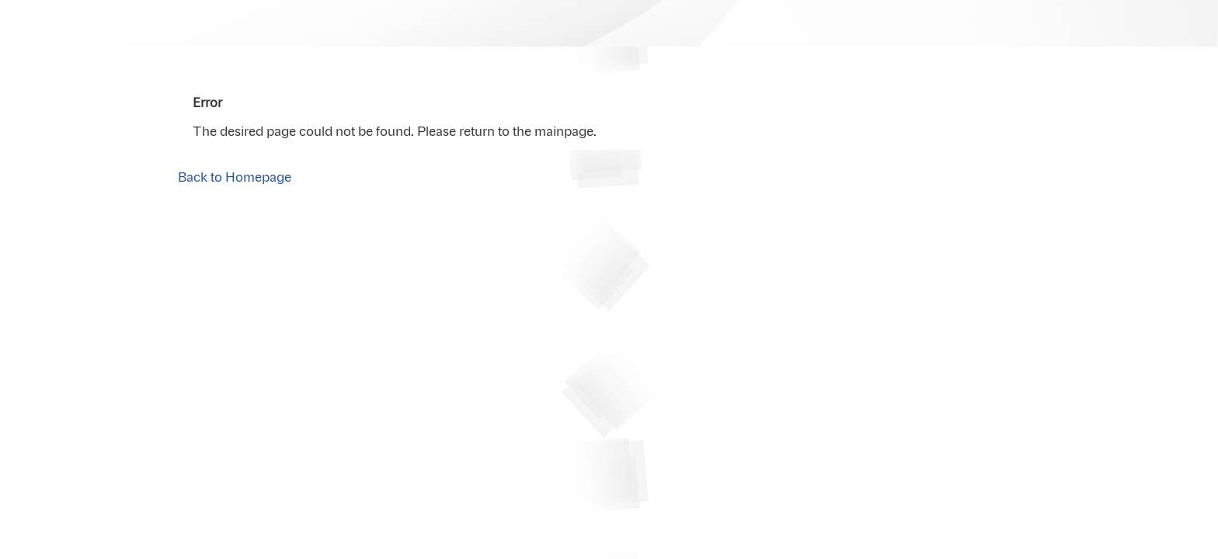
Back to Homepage (234, 178)
